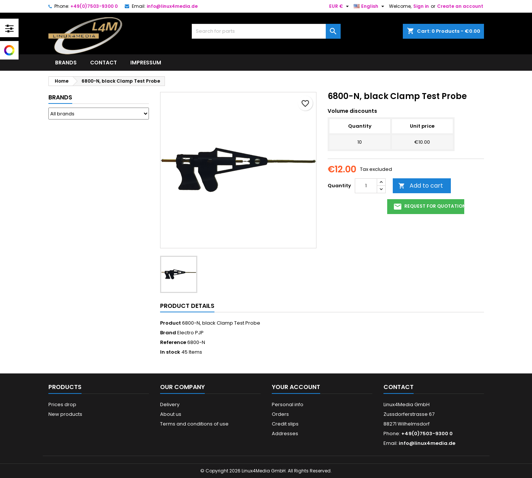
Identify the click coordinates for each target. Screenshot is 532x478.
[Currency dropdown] (340, 6)
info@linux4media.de (172, 6)
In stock (170, 352)
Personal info (287, 404)
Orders (280, 414)
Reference (173, 342)
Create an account (460, 6)
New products (65, 414)
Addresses (285, 433)
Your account (296, 387)
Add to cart (420, 185)
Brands (66, 62)
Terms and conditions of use (194, 423)
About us (170, 414)
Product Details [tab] (187, 306)
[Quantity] (366, 185)
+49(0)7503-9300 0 (94, 6)
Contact (103, 62)
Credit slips (285, 423)
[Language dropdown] (370, 6)
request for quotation (428, 206)
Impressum (145, 62)
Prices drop (62, 404)
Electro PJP (190, 332)
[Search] (266, 31)
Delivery (169, 404)
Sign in (421, 6)
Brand (168, 332)
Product (170, 323)
